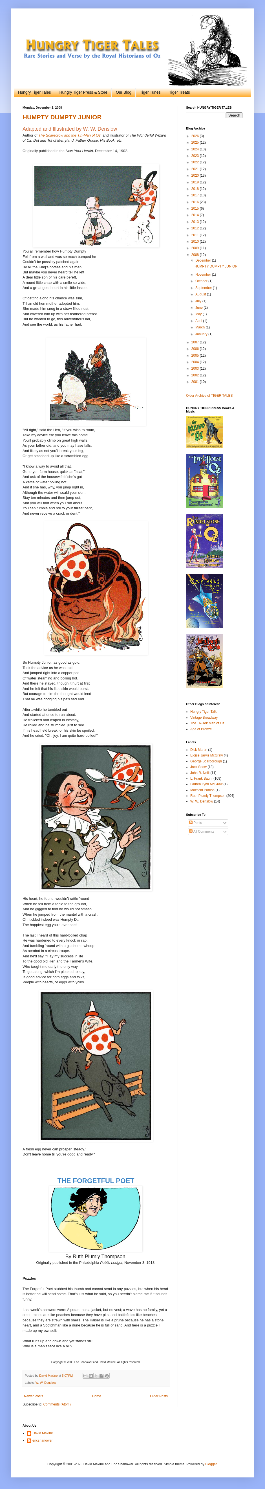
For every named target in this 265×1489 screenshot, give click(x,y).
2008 (195, 255)
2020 (195, 175)
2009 (195, 248)
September (204, 288)
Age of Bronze (201, 729)
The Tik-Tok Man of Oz (207, 723)
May (199, 314)
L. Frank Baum (201, 778)
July (198, 301)
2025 (195, 142)
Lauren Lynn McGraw (206, 784)
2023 (195, 156)
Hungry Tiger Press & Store (83, 92)
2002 (195, 375)
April (199, 321)
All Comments (201, 832)
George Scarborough (206, 761)
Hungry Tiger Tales (34, 92)
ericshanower (42, 1440)
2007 (195, 342)
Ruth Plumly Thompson (208, 796)
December (203, 260)
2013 (195, 222)
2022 (195, 162)
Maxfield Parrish (202, 790)
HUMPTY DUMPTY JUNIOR (62, 117)
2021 (195, 169)
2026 (195, 136)
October (201, 281)
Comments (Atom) (56, 1404)
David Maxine (42, 1433)
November (203, 275)
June (199, 308)
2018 (195, 189)
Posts (195, 823)
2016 (195, 202)
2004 (195, 362)
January (201, 334)
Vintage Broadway (204, 718)
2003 (195, 368)
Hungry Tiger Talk (203, 712)
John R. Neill (199, 773)
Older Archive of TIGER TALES (209, 396)
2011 (195, 235)
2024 (195, 149)
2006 (195, 349)
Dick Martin (198, 750)
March (200, 327)
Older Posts (159, 1396)
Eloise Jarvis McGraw (206, 755)
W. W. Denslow (46, 1382)
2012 (195, 228)
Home (96, 1396)
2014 (195, 215)
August (201, 294)
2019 (195, 182)
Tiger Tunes (150, 92)
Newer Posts (33, 1396)
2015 (195, 208)
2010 (195, 242)
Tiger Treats (179, 92)
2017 (195, 195)
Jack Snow (198, 767)
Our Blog (123, 92)
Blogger (211, 1464)
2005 (195, 356)
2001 (195, 382)
